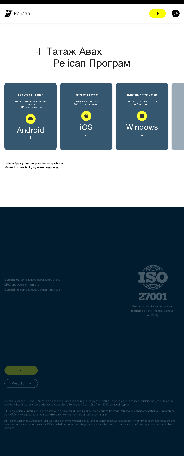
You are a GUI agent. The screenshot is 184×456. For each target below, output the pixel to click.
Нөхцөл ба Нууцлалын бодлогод (36, 167)
